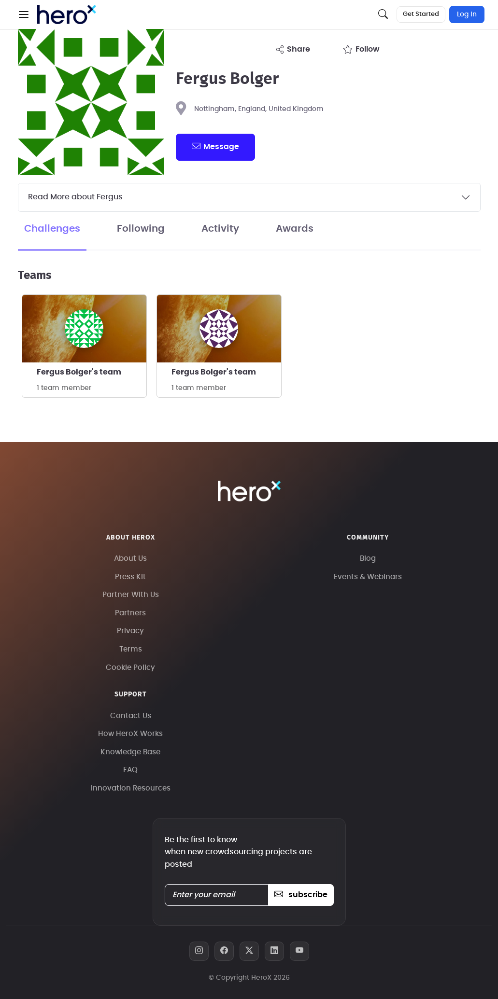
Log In (467, 14)
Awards (294, 229)
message (215, 146)
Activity (220, 229)
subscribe (300, 894)
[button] (23, 14)
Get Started (421, 14)
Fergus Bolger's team (79, 372)
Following (141, 229)
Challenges (52, 229)
